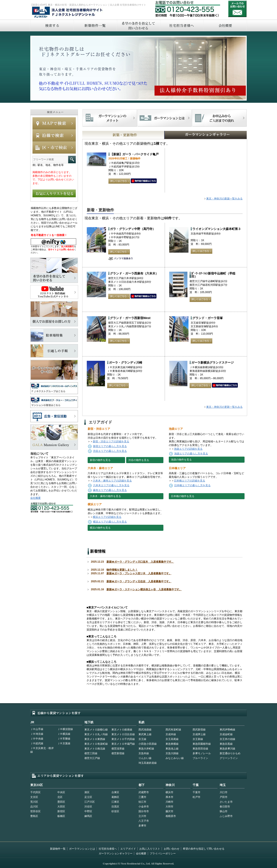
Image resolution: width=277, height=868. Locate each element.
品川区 (34, 806)
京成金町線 (226, 734)
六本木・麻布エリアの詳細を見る (112, 480)
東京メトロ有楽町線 (96, 743)
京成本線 (171, 734)
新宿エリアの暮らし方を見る (110, 446)
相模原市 (171, 816)
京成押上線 (199, 734)
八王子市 (143, 820)
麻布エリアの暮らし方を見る (110, 490)
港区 (87, 792)
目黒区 (115, 806)
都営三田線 (90, 753)
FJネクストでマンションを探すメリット (109, 118)
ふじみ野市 (226, 816)
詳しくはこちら (119, 181)
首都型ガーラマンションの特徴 (164, 118)
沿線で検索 (54, 135)
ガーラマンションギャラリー (115, 853)
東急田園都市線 (202, 743)
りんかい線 (144, 758)
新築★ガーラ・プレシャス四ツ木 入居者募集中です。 (138, 573)
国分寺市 (143, 811)
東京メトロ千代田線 (123, 739)
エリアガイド (128, 848)
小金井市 (143, 806)
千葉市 (196, 792)
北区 (60, 797)
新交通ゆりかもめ (230, 753)
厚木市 (169, 797)
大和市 (169, 806)
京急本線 (143, 753)
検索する (51, 25)
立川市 (142, 816)
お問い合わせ (237, 8)
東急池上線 (172, 748)
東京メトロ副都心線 (96, 729)
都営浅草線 (117, 748)
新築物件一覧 (95, 25)
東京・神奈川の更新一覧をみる (224, 406)
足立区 (88, 797)
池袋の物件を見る (181, 459)
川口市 (223, 792)
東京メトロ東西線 (94, 739)
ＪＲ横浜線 (63, 733)
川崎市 (169, 801)
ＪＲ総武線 (36, 743)
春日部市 (225, 806)
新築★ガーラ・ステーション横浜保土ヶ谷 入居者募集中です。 (144, 589)
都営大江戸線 (92, 758)
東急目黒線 (226, 743)
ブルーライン (200, 758)
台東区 (115, 792)
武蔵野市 (143, 792)
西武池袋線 (144, 729)
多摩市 (142, 825)
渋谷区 (88, 806)
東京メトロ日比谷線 (123, 734)
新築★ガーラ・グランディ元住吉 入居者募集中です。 (138, 581)
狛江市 (142, 801)
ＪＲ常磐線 (63, 738)
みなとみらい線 (175, 758)
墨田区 (61, 801)
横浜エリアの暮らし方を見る (110, 521)
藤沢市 (169, 811)
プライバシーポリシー (163, 853)
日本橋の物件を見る (182, 496)
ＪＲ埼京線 (36, 733)
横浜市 (169, 792)
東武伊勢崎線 (227, 729)
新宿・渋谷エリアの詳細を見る (111, 441)
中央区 (61, 792)
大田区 (61, 806)
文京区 (34, 797)
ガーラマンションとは (82, 848)
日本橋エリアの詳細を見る (189, 480)
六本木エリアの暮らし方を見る (111, 485)
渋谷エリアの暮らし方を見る (110, 450)
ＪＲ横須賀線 (65, 729)
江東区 (115, 801)
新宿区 (61, 811)
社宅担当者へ (181, 25)
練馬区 (88, 816)
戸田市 (223, 797)
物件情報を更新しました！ (122, 569)
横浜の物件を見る (100, 527)
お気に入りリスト (149, 848)
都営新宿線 (117, 753)
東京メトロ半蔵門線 (123, 743)
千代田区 (35, 792)
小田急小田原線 (147, 743)
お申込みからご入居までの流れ (219, 118)
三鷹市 (142, 797)
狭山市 (223, 811)
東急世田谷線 (200, 748)
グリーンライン (229, 758)
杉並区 (115, 811)
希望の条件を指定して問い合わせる (138, 25)
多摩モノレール (202, 753)
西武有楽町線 (173, 729)
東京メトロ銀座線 (121, 729)
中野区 (88, 811)
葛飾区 (115, 797)
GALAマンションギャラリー (192, 135)
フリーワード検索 (72, 159)
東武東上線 (144, 734)
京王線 (142, 739)
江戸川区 (89, 801)
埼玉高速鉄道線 (147, 762)
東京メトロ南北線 (94, 748)
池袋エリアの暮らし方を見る (191, 453)
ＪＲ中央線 (36, 738)
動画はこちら (144, 181)
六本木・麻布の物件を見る (105, 496)
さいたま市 (226, 801)
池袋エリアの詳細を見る (188, 448)
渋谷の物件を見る (138, 460)
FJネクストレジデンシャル (67, 12)
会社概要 (225, 25)
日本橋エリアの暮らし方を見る (192, 485)
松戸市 (196, 797)
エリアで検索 (54, 147)
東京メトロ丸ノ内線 (96, 734)
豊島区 (34, 816)
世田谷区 (35, 811)
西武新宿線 (199, 729)
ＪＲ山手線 (36, 729)
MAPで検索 (54, 123)
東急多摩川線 (227, 748)
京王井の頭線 (227, 739)
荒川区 (34, 801)
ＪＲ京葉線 (63, 743)
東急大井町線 (146, 748)
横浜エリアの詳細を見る (107, 516)
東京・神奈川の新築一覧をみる (224, 198)
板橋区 (61, 816)
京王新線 (198, 739)
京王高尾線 (172, 739)
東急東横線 (172, 743)
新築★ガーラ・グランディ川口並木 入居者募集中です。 (140, 561)
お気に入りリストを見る (54, 193)
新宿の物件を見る (100, 460)
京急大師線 (172, 753)
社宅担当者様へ (108, 848)
